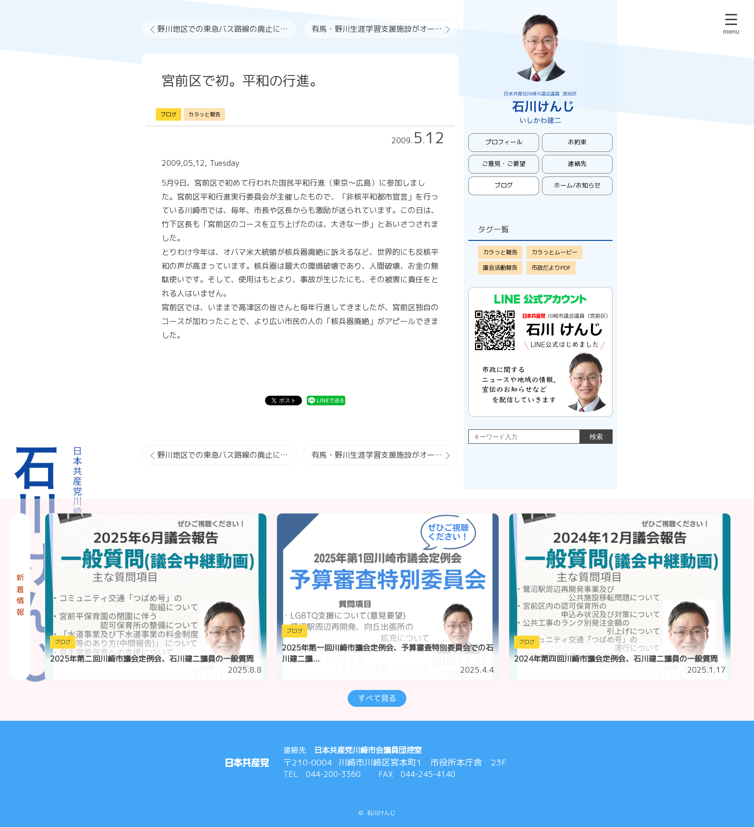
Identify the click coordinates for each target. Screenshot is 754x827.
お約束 (577, 142)
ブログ (168, 114)
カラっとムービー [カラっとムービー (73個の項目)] (554, 252)
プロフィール (504, 142)
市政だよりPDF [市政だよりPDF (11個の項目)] (551, 267)
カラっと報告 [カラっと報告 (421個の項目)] (500, 252)
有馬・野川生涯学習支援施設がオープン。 (385, 29)
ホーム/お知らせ (577, 185)
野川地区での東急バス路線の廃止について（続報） (227, 29)
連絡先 (577, 163)
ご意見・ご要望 (504, 163)
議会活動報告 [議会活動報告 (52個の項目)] (500, 267)
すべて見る (377, 698)
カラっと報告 (204, 114)
